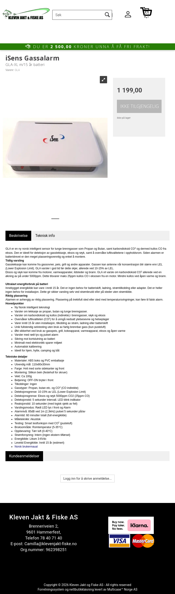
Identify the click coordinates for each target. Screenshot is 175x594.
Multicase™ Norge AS (122, 589)
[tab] (18, 236)
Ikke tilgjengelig (139, 106)
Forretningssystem (51, 589)
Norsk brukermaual (26, 446)
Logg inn (127, 15)
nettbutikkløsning (81, 589)
